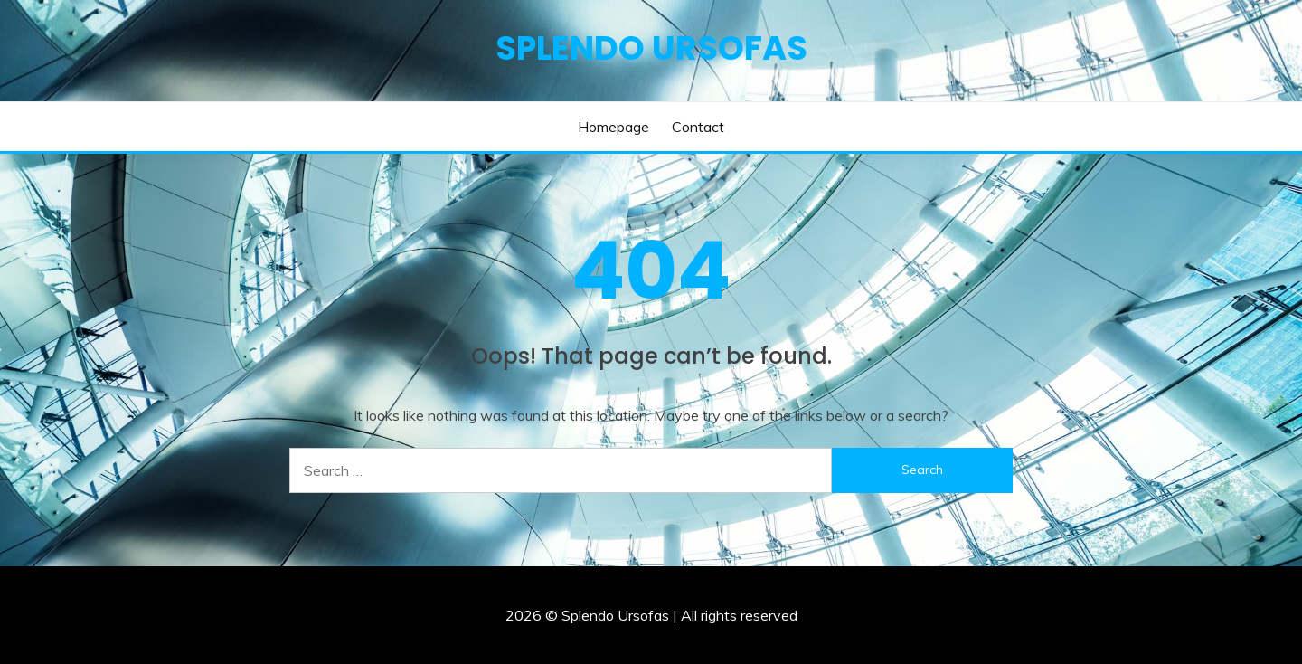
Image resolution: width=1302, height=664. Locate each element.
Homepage (613, 127)
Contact (698, 127)
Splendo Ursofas (651, 47)
